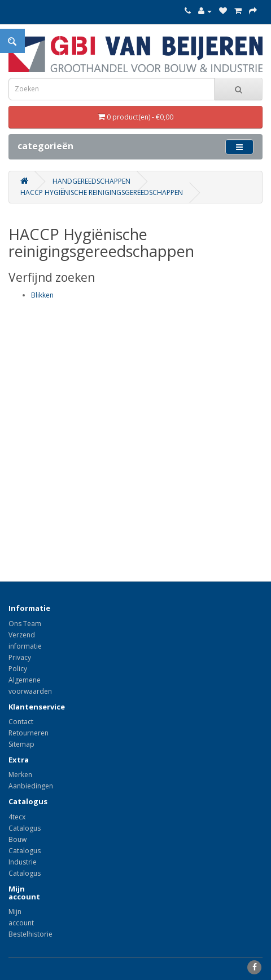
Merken (20, 774)
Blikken (42, 295)
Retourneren (28, 733)
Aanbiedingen (30, 786)
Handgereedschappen (91, 181)
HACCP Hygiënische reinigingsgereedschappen (101, 192)
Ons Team (24, 623)
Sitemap (21, 744)
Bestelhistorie (30, 934)
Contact (20, 721)
